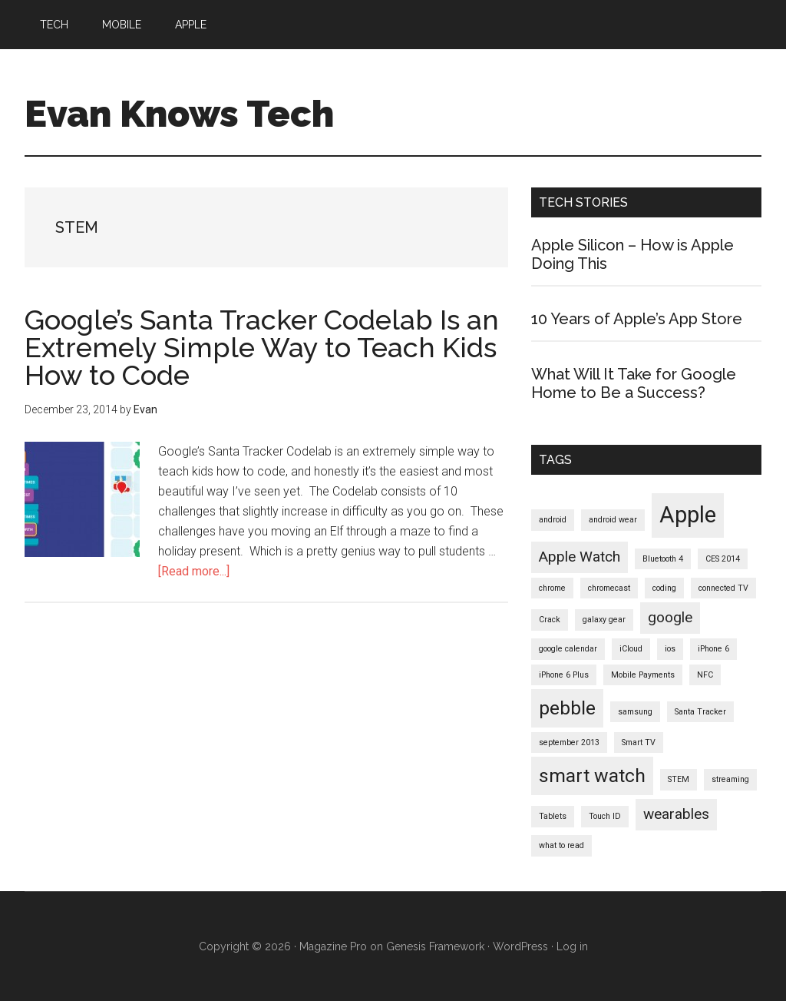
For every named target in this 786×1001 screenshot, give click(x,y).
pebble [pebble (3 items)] (567, 708)
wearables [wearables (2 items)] (676, 814)
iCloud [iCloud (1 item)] (630, 649)
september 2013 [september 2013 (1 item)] (569, 742)
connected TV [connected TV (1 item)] (723, 588)
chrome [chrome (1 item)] (552, 588)
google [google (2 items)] (670, 617)
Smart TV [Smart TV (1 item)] (639, 742)
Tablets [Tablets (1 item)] (552, 816)
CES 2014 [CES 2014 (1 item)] (722, 559)
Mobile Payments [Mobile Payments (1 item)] (643, 675)
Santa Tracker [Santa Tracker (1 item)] (700, 712)
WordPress (520, 946)
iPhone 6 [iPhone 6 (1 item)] (713, 649)
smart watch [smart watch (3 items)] (592, 775)
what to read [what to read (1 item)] (561, 845)
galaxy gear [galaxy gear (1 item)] (604, 620)
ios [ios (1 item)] (670, 649)
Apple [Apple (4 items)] (687, 515)
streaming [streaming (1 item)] (730, 779)
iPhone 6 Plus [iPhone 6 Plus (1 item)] (564, 675)
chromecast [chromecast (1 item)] (609, 588)
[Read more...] (194, 571)
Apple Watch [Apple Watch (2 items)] (579, 556)
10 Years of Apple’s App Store (636, 319)
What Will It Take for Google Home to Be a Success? (633, 383)
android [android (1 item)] (552, 520)
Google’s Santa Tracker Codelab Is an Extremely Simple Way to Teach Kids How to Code (262, 347)
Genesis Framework (435, 946)
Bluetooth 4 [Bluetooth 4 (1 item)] (662, 559)
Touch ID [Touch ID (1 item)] (605, 816)
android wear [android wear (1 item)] (613, 520)
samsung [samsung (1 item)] (635, 712)
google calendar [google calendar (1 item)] (568, 649)
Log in (572, 946)
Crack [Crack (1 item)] (549, 620)
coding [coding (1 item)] (664, 588)
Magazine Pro (333, 946)
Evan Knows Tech (179, 113)
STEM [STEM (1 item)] (678, 779)
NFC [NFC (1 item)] (705, 675)
